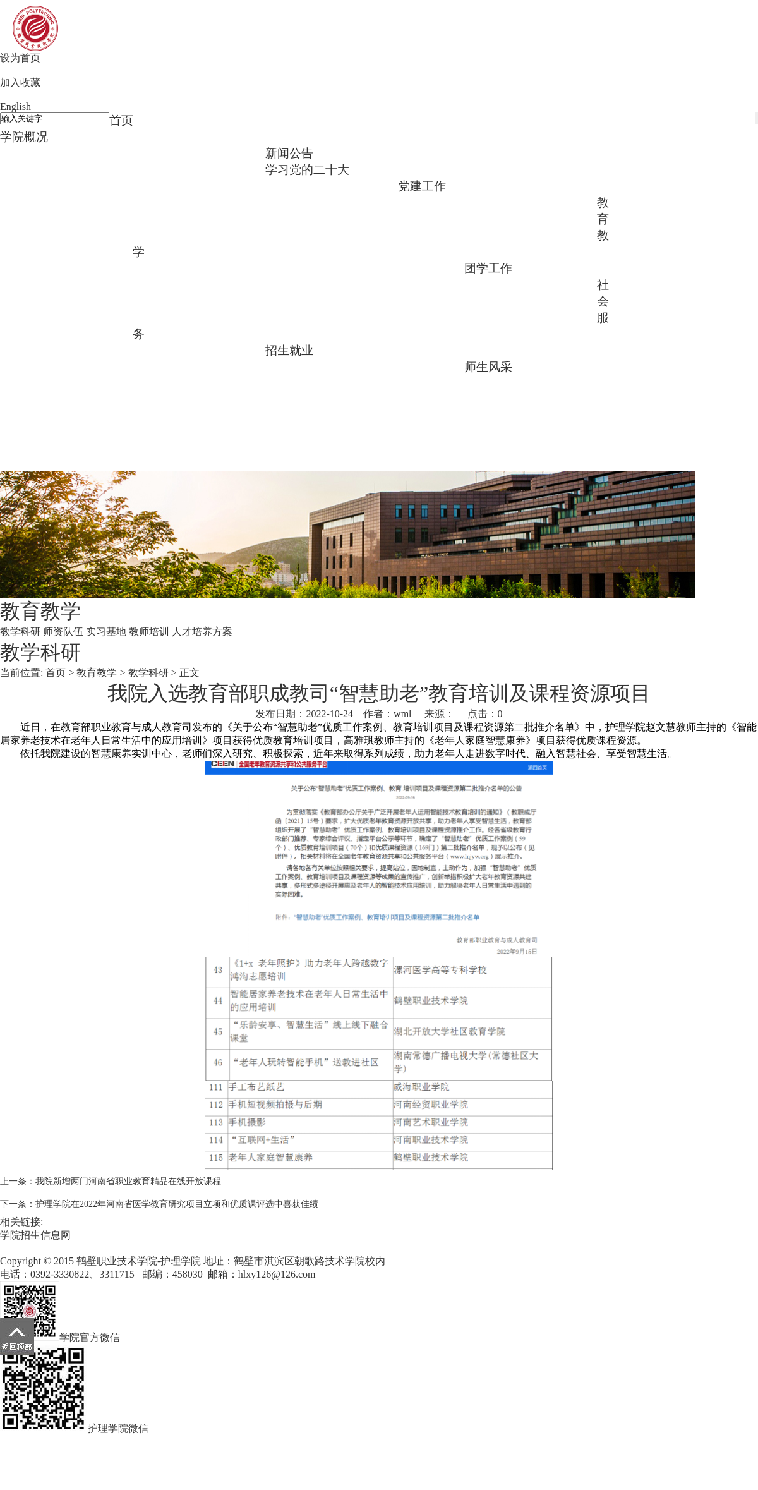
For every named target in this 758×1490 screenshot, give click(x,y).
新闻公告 (289, 153)
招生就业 (289, 350)
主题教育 (299, 184)
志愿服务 (166, 348)
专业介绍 (166, 151)
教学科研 (166, 266)
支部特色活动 (33, 248)
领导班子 (100, 151)
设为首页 (20, 57)
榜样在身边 (100, 429)
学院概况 (24, 136)
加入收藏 (20, 82)
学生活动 (100, 330)
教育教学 (96, 672)
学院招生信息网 (35, 1235)
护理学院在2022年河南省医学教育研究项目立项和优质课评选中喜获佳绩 (176, 1204)
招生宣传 (365, 365)
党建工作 (422, 186)
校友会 (498, 381)
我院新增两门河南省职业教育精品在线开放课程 (128, 1181)
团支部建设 (33, 330)
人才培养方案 (431, 266)
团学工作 (488, 268)
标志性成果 (232, 151)
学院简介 (33, 151)
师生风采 (488, 366)
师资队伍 (232, 266)
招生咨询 (299, 365)
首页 (121, 120)
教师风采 (564, 381)
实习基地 (299, 266)
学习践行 (365, 184)
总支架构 (431, 200)
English (15, 106)
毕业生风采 (33, 429)
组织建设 (564, 200)
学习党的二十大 (307, 169)
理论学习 (498, 200)
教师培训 (365, 266)
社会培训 (232, 348)
